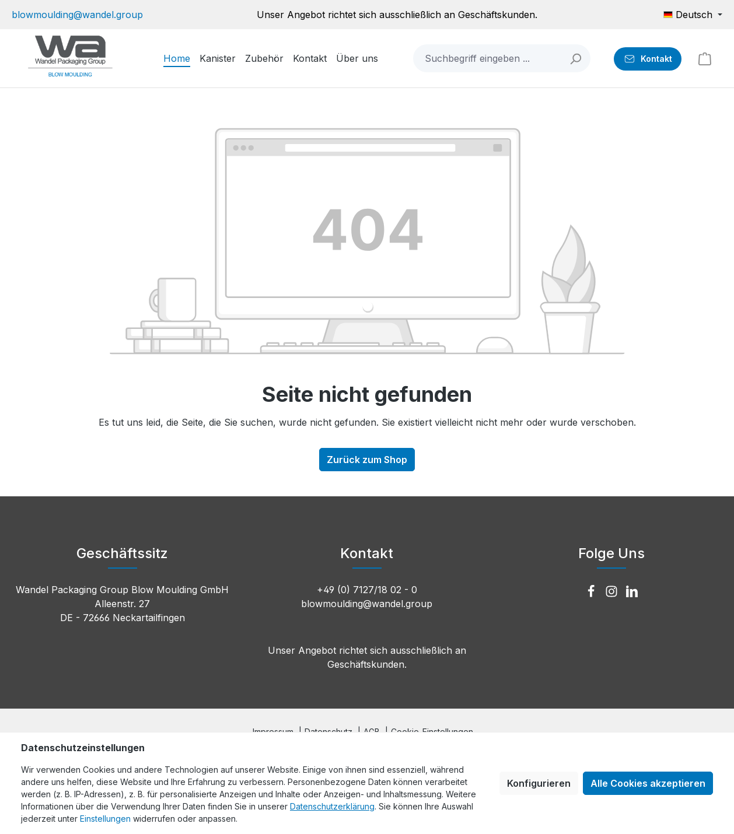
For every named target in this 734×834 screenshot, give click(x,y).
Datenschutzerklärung (332, 806)
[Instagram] (613, 592)
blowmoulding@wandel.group (77, 14)
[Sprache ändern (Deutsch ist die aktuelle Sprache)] (692, 14)
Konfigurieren (539, 783)
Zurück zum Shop (367, 459)
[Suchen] (576, 58)
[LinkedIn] (631, 592)
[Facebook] (592, 592)
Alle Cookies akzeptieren (647, 783)
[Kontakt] (647, 59)
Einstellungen (105, 819)
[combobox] (487, 58)
